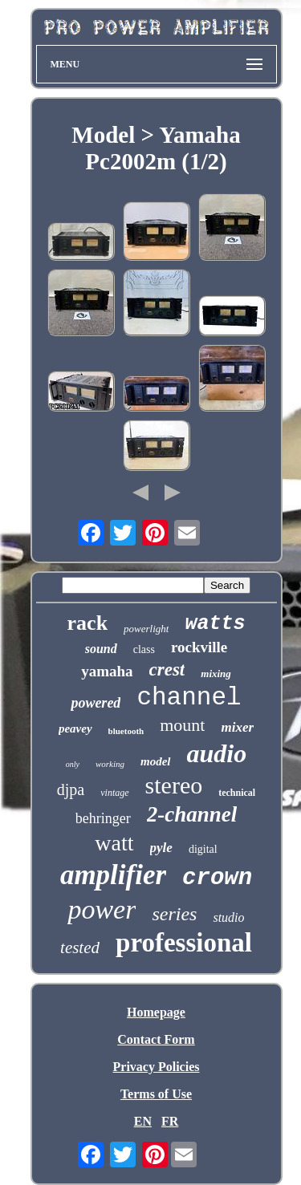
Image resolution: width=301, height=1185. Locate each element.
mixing (216, 674)
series (174, 913)
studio (228, 917)
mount (182, 725)
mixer (237, 727)
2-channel (192, 814)
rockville (199, 647)
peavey (75, 728)
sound (101, 648)
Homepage (156, 1012)
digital (203, 849)
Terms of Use (156, 1094)
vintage (114, 792)
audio (217, 753)
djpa (70, 789)
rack (87, 623)
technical (236, 792)
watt (114, 842)
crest (167, 669)
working (110, 764)
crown (217, 878)
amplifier (113, 875)
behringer (103, 818)
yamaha (106, 671)
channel (188, 698)
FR (169, 1121)
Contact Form (155, 1039)
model (155, 761)
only (72, 764)
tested (80, 947)
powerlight (146, 629)
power (101, 909)
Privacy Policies (156, 1066)
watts (215, 623)
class (144, 649)
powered (95, 703)
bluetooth (126, 731)
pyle (161, 847)
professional (184, 942)
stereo (174, 785)
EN (143, 1121)
